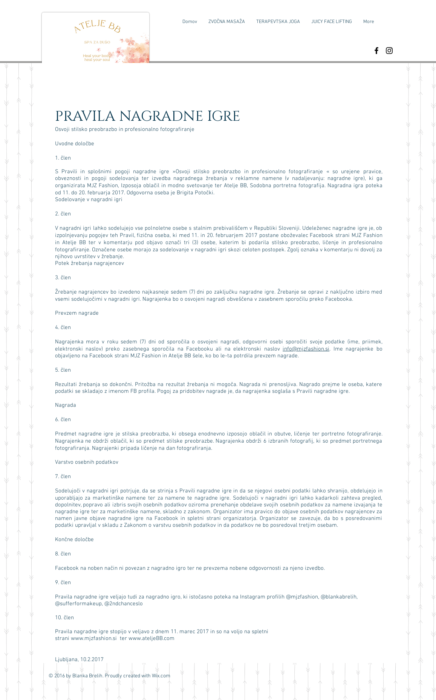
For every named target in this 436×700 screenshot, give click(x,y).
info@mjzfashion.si (306, 349)
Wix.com (161, 676)
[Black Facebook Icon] (376, 50)
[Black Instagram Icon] (389, 50)
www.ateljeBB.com (151, 638)
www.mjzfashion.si (94, 638)
